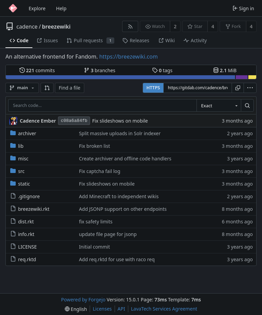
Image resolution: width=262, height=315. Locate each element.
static (20, 183)
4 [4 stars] (213, 26)
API (121, 308)
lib (17, 146)
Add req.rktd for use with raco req (117, 259)
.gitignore (25, 196)
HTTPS (153, 87)
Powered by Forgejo (83, 299)
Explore (37, 8)
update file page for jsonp (107, 234)
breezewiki (56, 26)
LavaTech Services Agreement (164, 308)
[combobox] (218, 105)
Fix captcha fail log (99, 171)
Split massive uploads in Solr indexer (119, 133)
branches (99, 70)
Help (61, 8)
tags (162, 70)
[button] (47, 88)
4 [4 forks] (251, 26)
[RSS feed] (130, 26)
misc (19, 158)
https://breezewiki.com (128, 56)
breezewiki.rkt (29, 209)
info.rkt (22, 234)
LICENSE (23, 246)
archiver (23, 133)
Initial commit (94, 246)
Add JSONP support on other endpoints (122, 209)
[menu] (250, 88)
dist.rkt (22, 221)
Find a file (69, 87)
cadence (27, 26)
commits (37, 70)
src (17, 171)
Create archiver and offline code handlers (125, 158)
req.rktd (23, 259)
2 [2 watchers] (175, 26)
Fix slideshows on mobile (120, 120)
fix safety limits (95, 221)
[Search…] (247, 105)
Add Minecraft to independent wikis (119, 196)
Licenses (102, 308)
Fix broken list (94, 146)
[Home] (13, 8)
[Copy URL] (238, 88)
